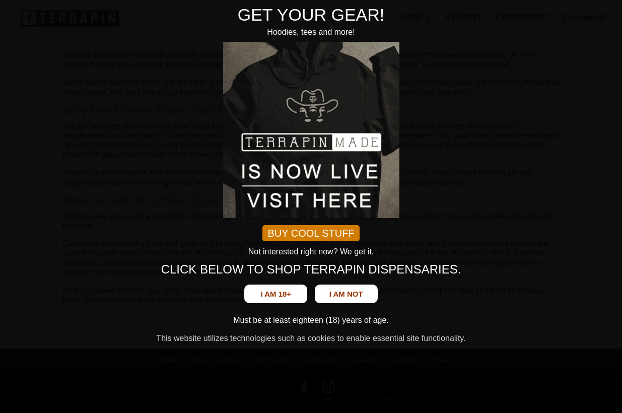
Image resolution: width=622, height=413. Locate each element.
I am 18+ (275, 294)
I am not (346, 294)
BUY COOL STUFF (310, 233)
